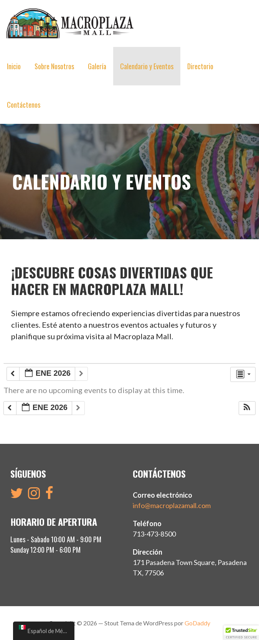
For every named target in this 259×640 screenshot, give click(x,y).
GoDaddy (197, 623)
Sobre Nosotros (54, 66)
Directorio (200, 66)
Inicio (14, 66)
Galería (97, 66)
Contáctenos (23, 105)
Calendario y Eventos (146, 66)
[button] (246, 408)
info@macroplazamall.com (172, 505)
